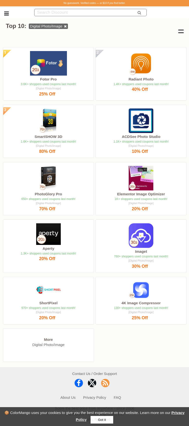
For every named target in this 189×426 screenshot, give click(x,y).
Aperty (48, 248)
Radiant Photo (141, 79)
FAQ (117, 397)
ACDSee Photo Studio (141, 136)
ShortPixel (48, 303)
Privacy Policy (94, 397)
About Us (68, 397)
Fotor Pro (48, 79)
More (48, 339)
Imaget (141, 251)
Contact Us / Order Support (94, 374)
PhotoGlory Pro (48, 194)
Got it (102, 420)
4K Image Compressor (141, 303)
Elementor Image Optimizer (141, 194)
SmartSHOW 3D (48, 136)
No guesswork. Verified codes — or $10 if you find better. (94, 3)
